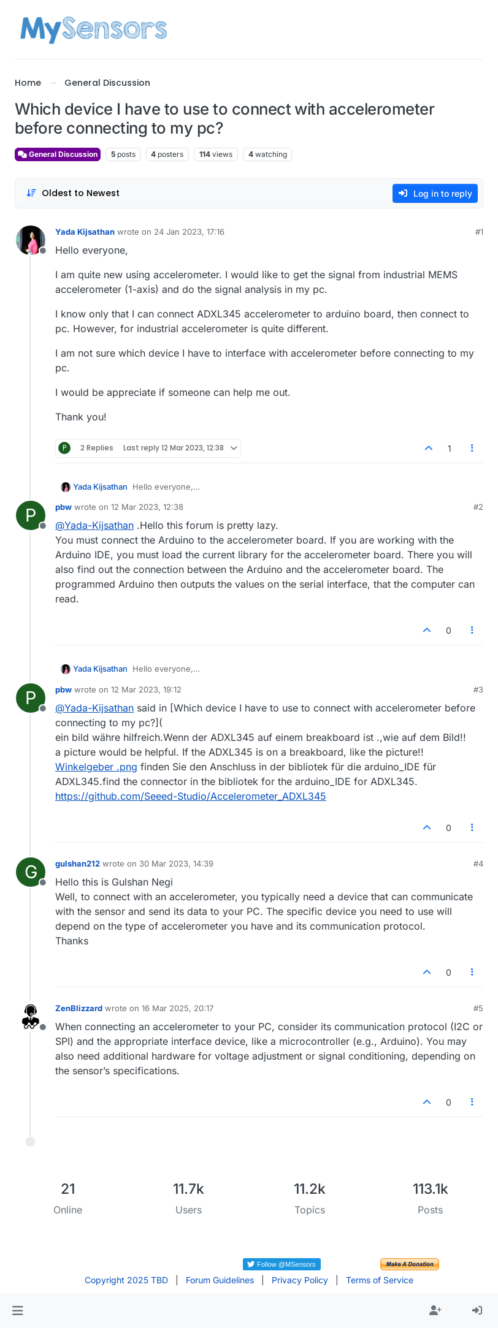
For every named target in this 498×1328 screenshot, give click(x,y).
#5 (478, 1008)
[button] (17, 1311)
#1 (479, 232)
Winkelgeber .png (96, 767)
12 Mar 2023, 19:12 (146, 689)
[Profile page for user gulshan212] (30, 872)
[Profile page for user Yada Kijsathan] (30, 240)
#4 (478, 863)
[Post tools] (473, 448)
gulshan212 (77, 863)
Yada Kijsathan (85, 232)
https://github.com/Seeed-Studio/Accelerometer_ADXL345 (190, 796)
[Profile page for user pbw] (30, 515)
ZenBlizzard (78, 1008)
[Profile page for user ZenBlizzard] (30, 1016)
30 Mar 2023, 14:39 (176, 863)
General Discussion (58, 154)
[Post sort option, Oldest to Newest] (72, 193)
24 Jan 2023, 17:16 (189, 232)
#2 (478, 507)
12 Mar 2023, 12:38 (147, 507)
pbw (63, 507)
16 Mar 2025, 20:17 (177, 1008)
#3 (478, 689)
